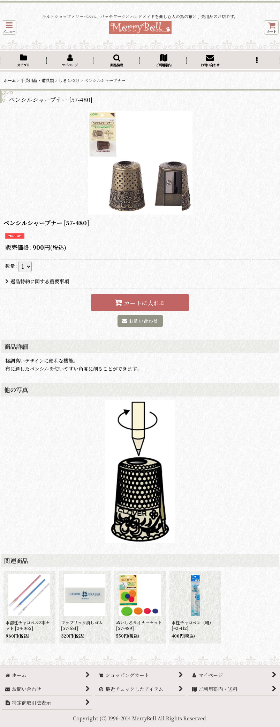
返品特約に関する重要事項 (37, 281)
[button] (9, 27)
